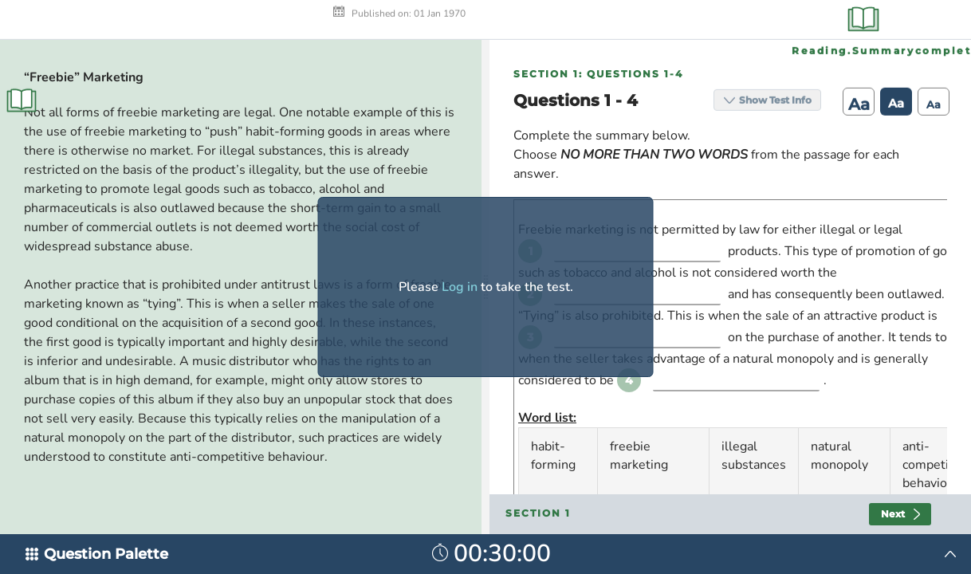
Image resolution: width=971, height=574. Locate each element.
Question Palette (106, 554)
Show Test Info (769, 19)
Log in (460, 287)
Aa (853, 23)
